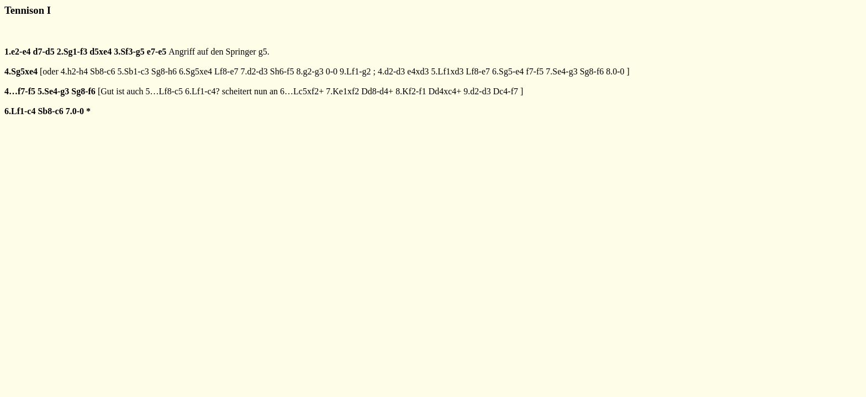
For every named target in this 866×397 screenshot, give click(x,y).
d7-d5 (44, 51)
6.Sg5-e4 (508, 71)
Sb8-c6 (102, 71)
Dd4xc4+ (445, 91)
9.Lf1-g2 (355, 71)
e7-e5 (157, 51)
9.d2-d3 (476, 91)
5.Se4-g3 (53, 91)
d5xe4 (100, 51)
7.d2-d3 (254, 71)
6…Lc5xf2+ (302, 91)
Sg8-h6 (164, 71)
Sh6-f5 (282, 71)
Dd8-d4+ (377, 91)
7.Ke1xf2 (342, 91)
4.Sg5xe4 (21, 71)
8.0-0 (615, 71)
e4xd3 (418, 71)
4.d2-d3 (391, 71)
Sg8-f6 (592, 71)
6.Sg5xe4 (195, 71)
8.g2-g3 (309, 71)
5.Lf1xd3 (447, 71)
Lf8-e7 (226, 71)
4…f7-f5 (19, 91)
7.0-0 (75, 111)
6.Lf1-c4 (19, 111)
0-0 (331, 71)
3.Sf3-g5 (129, 51)
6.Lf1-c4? (202, 91)
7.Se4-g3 (561, 71)
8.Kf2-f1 (410, 91)
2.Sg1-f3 (72, 51)
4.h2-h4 (74, 71)
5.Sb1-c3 (133, 71)
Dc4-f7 (505, 91)
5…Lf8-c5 (164, 91)
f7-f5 (534, 71)
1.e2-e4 (17, 51)
